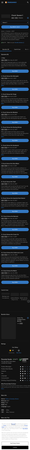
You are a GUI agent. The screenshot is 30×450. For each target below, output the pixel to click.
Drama (17, 399)
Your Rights (25, 428)
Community (11, 352)
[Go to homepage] (11, 2)
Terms (4, 425)
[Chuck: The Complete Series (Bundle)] (23, 319)
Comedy (12, 399)
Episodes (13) (5, 49)
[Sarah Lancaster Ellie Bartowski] (24, 301)
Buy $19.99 (17, 27)
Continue (15, 447)
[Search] (28, 2)
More (2, 85)
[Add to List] (28, 18)
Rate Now (18, 352)
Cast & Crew (17, 49)
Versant (13, 424)
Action (7, 399)
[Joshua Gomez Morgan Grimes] (15, 301)
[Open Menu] (2, 2)
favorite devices (19, 42)
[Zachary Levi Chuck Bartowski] (5, 301)
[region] (15, 434)
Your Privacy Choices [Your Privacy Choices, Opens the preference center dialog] (15, 443)
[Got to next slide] (28, 301)
